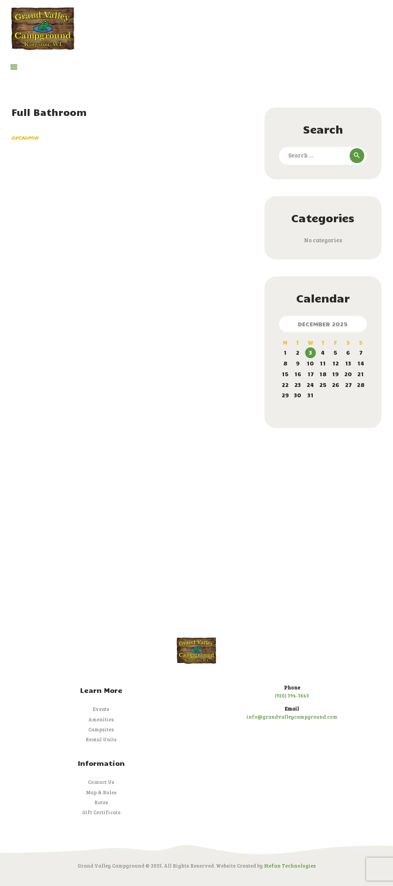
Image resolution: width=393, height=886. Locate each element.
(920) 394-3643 (292, 695)
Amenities (101, 719)
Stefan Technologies (290, 865)
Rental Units (101, 739)
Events (101, 709)
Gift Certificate (101, 812)
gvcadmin (25, 137)
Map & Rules (101, 792)
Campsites (101, 729)
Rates (101, 802)
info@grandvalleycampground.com (291, 716)
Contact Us (101, 782)
